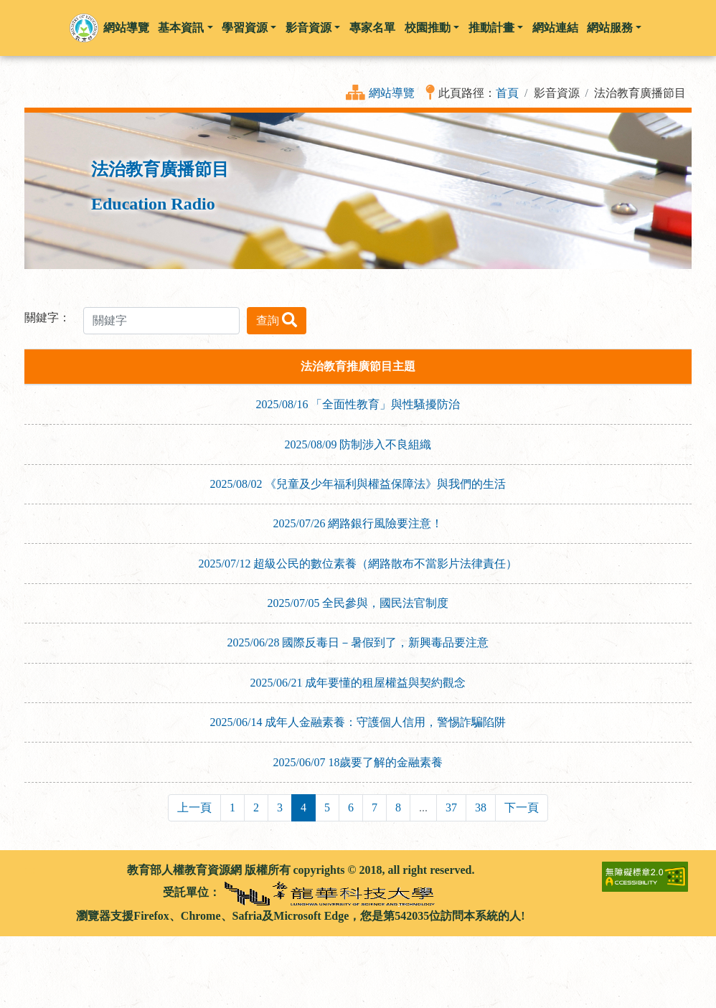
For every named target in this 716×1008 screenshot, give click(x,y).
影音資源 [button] (313, 28)
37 (451, 807)
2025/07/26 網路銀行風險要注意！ (358, 523)
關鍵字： (47, 317)
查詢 (276, 319)
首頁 (507, 93)
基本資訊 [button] (185, 28)
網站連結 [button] (555, 28)
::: (30, 870)
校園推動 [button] (432, 28)
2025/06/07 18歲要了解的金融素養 (358, 762)
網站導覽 (392, 93)
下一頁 (521, 807)
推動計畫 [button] (495, 28)
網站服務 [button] (614, 28)
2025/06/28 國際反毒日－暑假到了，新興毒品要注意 (358, 642)
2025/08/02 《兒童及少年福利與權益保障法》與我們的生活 (358, 484)
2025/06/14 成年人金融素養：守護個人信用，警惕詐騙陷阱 (358, 722)
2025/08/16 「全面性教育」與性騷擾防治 (358, 404)
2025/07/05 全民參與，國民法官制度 (358, 603)
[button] (84, 28)
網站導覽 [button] (126, 28)
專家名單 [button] (372, 28)
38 (480, 807)
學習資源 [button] (249, 28)
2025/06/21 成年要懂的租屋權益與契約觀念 (358, 683)
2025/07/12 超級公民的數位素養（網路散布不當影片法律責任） (358, 563)
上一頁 (194, 807)
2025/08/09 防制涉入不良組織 (358, 444)
